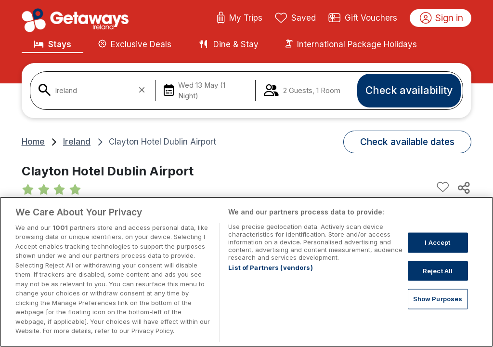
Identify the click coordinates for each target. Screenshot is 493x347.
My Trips (239, 18)
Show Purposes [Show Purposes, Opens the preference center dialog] (438, 299)
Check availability (409, 90)
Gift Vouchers (363, 18)
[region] (246, 272)
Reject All (438, 270)
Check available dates (407, 141)
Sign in (442, 18)
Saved (295, 18)
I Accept (437, 242)
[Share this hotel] (463, 187)
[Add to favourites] (443, 187)
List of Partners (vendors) (270, 267)
